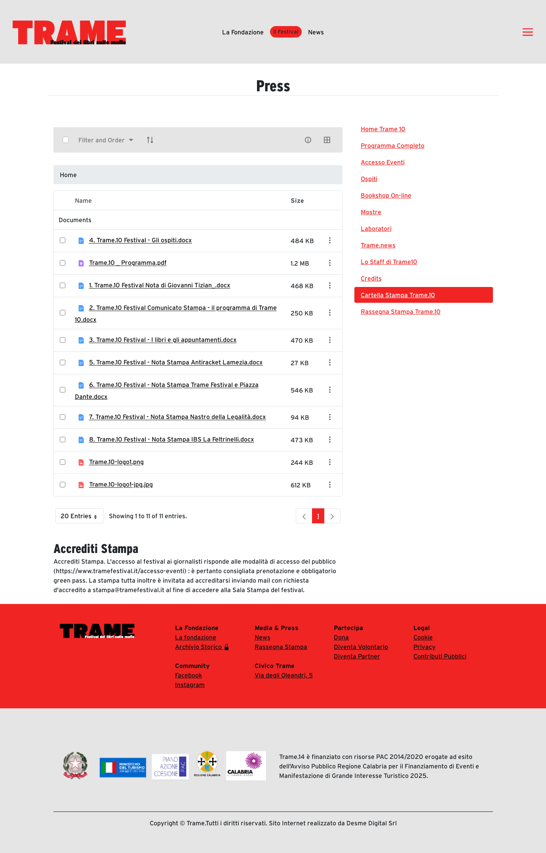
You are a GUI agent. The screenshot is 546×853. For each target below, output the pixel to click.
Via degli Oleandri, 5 (284, 675)
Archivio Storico (202, 647)
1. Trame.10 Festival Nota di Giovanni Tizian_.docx (159, 285)
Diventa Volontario (361, 646)
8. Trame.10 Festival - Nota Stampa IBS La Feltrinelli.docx (171, 439)
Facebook (188, 675)
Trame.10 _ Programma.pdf (128, 262)
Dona (341, 637)
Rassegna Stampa (281, 646)
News (316, 32)
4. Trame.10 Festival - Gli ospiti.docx (140, 240)
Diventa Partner (357, 656)
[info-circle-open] (308, 140)
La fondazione (243, 32)
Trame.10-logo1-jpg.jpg (121, 484)
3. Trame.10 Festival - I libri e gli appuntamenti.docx (163, 339)
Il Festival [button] (286, 31)
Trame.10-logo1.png (116, 462)
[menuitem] (423, 129)
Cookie (423, 637)
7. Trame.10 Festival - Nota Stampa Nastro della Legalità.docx (177, 417)
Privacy (424, 646)
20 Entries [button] (82, 517)
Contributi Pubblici (439, 656)
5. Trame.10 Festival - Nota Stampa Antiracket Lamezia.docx (176, 362)
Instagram (190, 684)
